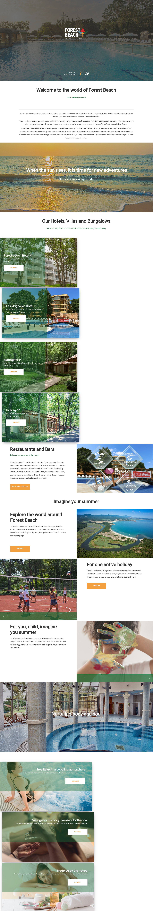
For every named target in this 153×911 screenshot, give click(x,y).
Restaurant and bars (71, 886)
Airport (109, 886)
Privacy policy (45, 903)
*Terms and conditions (60, 903)
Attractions (100, 886)
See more (23, 459)
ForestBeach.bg (48, 886)
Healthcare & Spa (87, 886)
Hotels (59, 886)
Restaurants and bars (24, 392)
